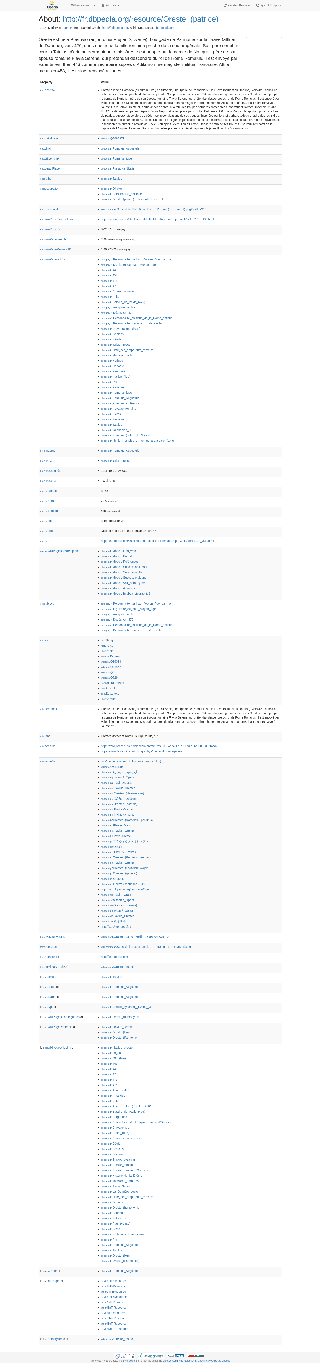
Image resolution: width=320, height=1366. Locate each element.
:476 (109, 286)
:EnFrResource (114, 1307)
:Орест (111, 846)
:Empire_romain (117, 1165)
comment (48, 709)
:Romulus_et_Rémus (120, 403)
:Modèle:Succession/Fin (122, 572)
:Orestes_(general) (119, 873)
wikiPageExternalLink (56, 219)
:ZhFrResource (113, 1318)
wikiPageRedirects (57, 1027)
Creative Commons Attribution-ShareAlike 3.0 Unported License (196, 1360)
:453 (109, 275)
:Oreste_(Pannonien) (120, 1037)
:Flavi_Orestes (116, 782)
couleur (49, 480)
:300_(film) (113, 1058)
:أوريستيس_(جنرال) (119, 772)
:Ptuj (109, 382)
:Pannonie (113, 371)
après (47, 450)
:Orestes (112, 878)
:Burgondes (114, 1117)
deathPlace (50, 168)
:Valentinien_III (116, 430)
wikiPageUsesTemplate (59, 551)
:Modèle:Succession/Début (124, 567)
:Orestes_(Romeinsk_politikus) (127, 820)
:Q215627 (112, 667)
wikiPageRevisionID (55, 249)
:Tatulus (111, 178)
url (45, 541)
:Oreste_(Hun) (116, 1032)
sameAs (47, 761)
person (68, 27)
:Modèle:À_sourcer (119, 588)
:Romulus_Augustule (120, 148)
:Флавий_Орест (118, 777)
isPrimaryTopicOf (54, 966)
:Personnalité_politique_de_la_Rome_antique (137, 318)
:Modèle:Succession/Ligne (124, 577)
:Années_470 (115, 1090)
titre (46, 531)
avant (47, 460)
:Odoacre (112, 366)
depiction (48, 946)
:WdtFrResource (114, 1329)
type (44, 640)
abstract (48, 90)
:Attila (110, 296)
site (46, 521)
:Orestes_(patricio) (119, 804)
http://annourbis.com (114, 956)
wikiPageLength (53, 239)
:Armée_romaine (117, 291)
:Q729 (109, 677)
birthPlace (49, 138)
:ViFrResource (113, 1302)
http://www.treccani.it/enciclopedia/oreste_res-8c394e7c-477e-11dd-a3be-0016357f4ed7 (159, 746)
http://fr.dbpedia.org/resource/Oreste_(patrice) (141, 19)
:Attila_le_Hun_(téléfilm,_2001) (127, 1106)
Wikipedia (130, 1360)
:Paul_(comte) (115, 1223)
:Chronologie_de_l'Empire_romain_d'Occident (136, 1122)
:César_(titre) (115, 1133)
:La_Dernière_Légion (120, 1191)
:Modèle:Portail (116, 556)
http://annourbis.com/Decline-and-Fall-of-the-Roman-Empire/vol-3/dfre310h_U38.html (157, 219)
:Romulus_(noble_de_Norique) (126, 435)
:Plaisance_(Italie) (118, 168)
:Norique (112, 360)
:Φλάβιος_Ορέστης (119, 798)
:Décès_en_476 (117, 312)
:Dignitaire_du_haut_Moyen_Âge (128, 264)
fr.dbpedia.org (165, 27)
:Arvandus (113, 1095)
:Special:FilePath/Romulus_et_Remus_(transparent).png (146, 946)
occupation (49, 188)
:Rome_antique (116, 158)
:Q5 (107, 672)
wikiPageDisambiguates (61, 1017)
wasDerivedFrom (54, 936)
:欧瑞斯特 (113, 921)
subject (47, 603)
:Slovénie (112, 419)
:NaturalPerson (112, 683)
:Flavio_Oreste (116, 836)
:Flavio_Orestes (117, 809)
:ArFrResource (113, 1291)
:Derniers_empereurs (120, 1138)
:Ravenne (113, 387)
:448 (109, 1069)
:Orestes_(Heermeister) (122, 793)
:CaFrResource (114, 1297)
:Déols (110, 1143)
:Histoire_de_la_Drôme (121, 1175)
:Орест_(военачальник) (123, 884)
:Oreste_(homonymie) (121, 1017)
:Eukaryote (110, 693)
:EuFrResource (114, 1323)
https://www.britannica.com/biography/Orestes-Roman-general (142, 751)
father (46, 178)
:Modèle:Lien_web (118, 551)
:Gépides (112, 334)
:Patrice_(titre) (115, 376)
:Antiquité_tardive (118, 307)
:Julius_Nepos (115, 344)
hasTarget (51, 1281)
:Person (108, 645)
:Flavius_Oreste (117, 1027)
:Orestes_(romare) (119, 905)
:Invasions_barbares (120, 1181)
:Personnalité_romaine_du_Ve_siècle (131, 323)
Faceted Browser (237, 5)
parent (49, 997)
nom (47, 500)
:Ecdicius (112, 1149)
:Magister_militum (118, 355)
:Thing (107, 640)
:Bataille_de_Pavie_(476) (123, 302)
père (50, 1271)
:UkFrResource (114, 1281)
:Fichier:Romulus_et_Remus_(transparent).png (137, 440)
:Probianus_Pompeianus (122, 1234)
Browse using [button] (83, 5)
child (45, 148)
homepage (49, 956)
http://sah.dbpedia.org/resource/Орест (126, 889)
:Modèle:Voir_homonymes (123, 583)
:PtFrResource (113, 1286)
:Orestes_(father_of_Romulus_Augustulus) (131, 761)
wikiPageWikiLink (54, 259)
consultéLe (51, 470)
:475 (109, 280)
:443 (109, 270)
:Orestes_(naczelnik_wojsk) (125, 868)
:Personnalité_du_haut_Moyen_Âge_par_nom (137, 259)
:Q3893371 (113, 138)
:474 (109, 1074)
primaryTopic (54, 1339)
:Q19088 (111, 661)
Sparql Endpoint (269, 5)
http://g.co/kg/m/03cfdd (116, 926)
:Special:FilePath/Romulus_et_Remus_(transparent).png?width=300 (153, 209)
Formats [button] (110, 5)
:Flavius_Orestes (118, 788)
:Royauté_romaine (118, 408)
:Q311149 (112, 766)
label (45, 736)
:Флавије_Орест (118, 900)
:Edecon (112, 1154)
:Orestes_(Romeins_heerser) (126, 857)
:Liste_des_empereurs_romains (127, 350)
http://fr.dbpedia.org (115, 27)
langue (48, 490)
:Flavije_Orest (116, 825)
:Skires (111, 414)
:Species (108, 699)
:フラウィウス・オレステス (125, 841)
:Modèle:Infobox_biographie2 (125, 593)
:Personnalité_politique (121, 194)
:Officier (111, 188)
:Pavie (110, 1229)
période (49, 510)
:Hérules (112, 339)
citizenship (49, 158)
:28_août (112, 1053)
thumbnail (49, 209)
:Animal (108, 688)
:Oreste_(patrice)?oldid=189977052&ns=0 (135, 936)
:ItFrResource (113, 1313)
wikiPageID (50, 229)
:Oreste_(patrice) (118, 966)
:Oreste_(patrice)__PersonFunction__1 (132, 199)
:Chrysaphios (115, 1127)
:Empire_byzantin (118, 1159)
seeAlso (48, 746)
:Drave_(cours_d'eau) (120, 328)
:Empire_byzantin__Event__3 (126, 1007)
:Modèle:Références (120, 561)
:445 (109, 1063)
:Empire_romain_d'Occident (125, 1170)
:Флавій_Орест (117, 910)
